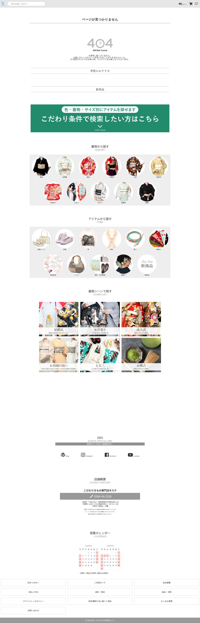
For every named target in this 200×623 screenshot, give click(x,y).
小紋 (135, 167)
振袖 (88, 167)
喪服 (147, 192)
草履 (64, 239)
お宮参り (53, 192)
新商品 (147, 265)
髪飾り (123, 265)
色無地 (158, 167)
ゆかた (100, 192)
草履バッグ (41, 239)
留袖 (41, 167)
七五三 (76, 192)
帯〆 (135, 239)
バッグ (76, 265)
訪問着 (64, 167)
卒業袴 (111, 167)
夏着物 (123, 192)
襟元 (111, 239)
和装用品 (53, 265)
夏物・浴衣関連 (100, 265)
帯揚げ (158, 239)
